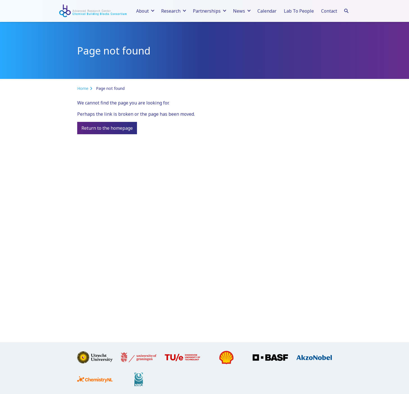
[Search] (346, 10)
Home (82, 88)
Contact (329, 11)
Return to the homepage (107, 128)
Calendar (267, 11)
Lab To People (299, 11)
